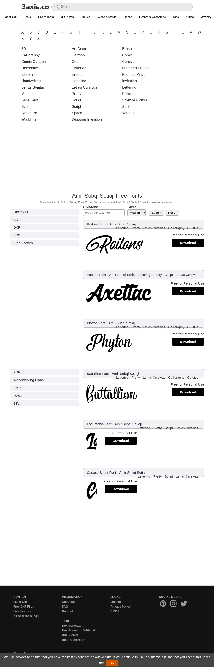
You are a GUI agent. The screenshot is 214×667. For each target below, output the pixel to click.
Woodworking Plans (28, 380)
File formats (46, 17)
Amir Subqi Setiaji (122, 224)
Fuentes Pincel (134, 74)
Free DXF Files (23, 606)
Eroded (78, 74)
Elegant (27, 74)
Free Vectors (23, 243)
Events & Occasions (152, 17)
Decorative (30, 68)
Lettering (129, 87)
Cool (75, 62)
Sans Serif (29, 100)
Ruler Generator (73, 640)
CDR (17, 219)
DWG (17, 396)
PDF (16, 372)
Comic (127, 55)
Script (76, 107)
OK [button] (112, 663)
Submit (156, 212)
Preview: (90, 207)
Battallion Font (98, 374)
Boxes (86, 17)
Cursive (128, 62)
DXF (16, 227)
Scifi (24, 107)
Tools (27, 17)
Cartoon (78, 55)
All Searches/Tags (26, 616)
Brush (127, 49)
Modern (27, 94)
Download (188, 243)
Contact (67, 611)
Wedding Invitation (87, 119)
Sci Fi (76, 100)
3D (23, 49)
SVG (17, 235)
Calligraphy (30, 55)
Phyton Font (96, 323)
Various (128, 113)
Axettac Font (96, 275)
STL (16, 403)
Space (77, 113)
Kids (176, 17)
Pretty (76, 94)
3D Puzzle (68, 17)
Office (190, 17)
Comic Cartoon (33, 62)
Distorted (79, 68)
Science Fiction (134, 100)
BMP (17, 388)
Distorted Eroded (136, 68)
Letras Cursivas (84, 87)
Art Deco (79, 49)
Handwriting (31, 81)
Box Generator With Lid (78, 630)
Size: (131, 207)
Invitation (129, 81)
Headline (79, 81)
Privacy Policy (120, 606)
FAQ (65, 606)
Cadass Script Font (101, 472)
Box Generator (72, 625)
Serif (126, 107)
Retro (126, 94)
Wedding (28, 119)
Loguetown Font (99, 424)
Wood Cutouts (107, 17)
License (115, 601)
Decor (128, 17)
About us (68, 601)
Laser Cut (10, 17)
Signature (29, 113)
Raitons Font (96, 224)
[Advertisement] (107, 158)
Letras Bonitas (33, 87)
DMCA (114, 611)
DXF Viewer (70, 635)
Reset (172, 212)
